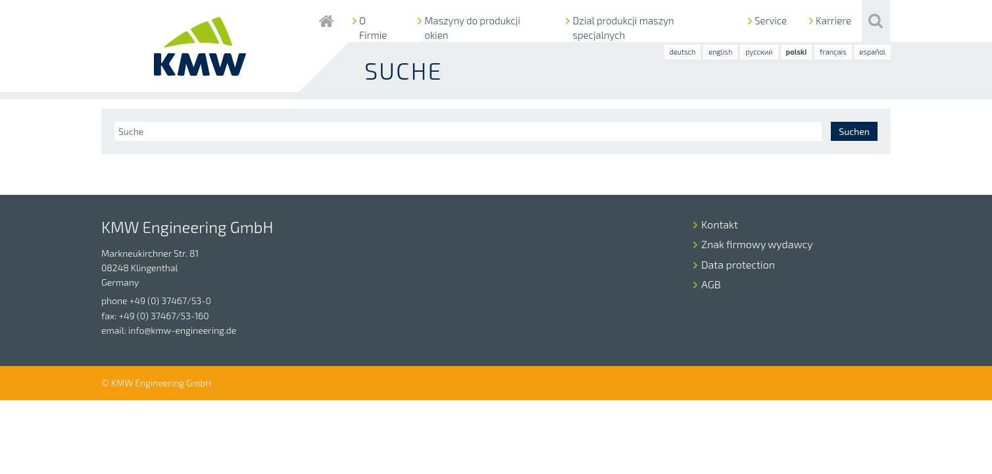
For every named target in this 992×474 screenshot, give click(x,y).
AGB (711, 284)
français (833, 51)
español (872, 51)
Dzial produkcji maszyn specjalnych (623, 27)
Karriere (833, 20)
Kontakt (719, 224)
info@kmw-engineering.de (182, 330)
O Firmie (373, 27)
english (720, 51)
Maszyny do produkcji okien (472, 27)
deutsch (683, 51)
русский (758, 51)
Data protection (738, 264)
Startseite (326, 21)
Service (771, 20)
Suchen (854, 131)
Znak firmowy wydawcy (757, 244)
